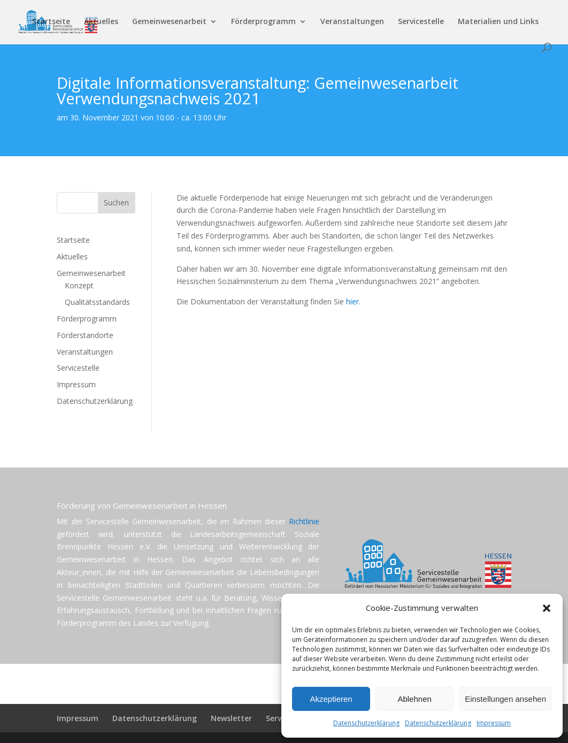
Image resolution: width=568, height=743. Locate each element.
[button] (546, 608)
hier (352, 301)
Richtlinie (304, 521)
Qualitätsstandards (97, 302)
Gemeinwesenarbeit (169, 22)
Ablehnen (414, 698)
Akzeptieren (331, 698)
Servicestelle (421, 22)
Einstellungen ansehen (505, 698)
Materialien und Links (498, 22)
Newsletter (231, 718)
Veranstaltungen (352, 22)
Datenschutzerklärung (366, 722)
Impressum (494, 722)
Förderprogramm (263, 22)
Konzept (79, 285)
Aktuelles (101, 22)
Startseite (51, 22)
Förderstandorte (85, 335)
